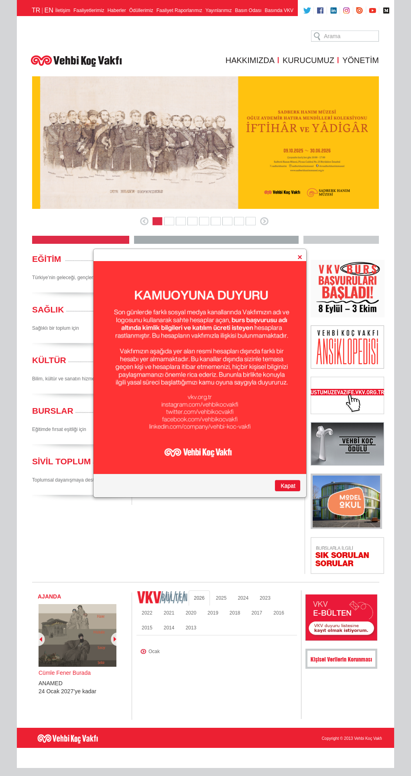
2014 (169, 628)
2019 (213, 613)
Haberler (117, 10)
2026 (199, 598)
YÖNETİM (360, 60)
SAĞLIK (48, 309)
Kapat (288, 485)
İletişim (62, 10)
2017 (257, 613)
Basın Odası (248, 10)
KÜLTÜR (49, 360)
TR (36, 10)
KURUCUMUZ (308, 60)
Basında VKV (279, 10)
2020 (190, 613)
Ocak (154, 651)
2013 (190, 628)
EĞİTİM (46, 258)
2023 (265, 598)
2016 (278, 613)
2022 (147, 613)
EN (48, 10)
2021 (169, 613)
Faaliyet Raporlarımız (179, 10)
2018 (235, 613)
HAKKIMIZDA (250, 60)
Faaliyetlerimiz (88, 10)
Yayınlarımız (219, 10)
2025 (221, 598)
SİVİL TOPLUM (61, 461)
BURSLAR (52, 410)
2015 (147, 628)
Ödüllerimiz (141, 10)
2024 (243, 598)
